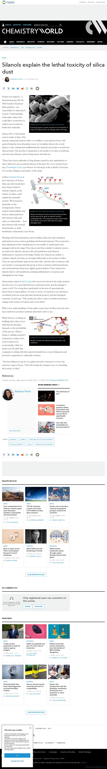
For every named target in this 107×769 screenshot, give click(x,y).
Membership (101, 2)
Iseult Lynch (25, 281)
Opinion (30, 546)
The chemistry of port (62, 393)
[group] (99, 42)
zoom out (35, 318)
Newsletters (15, 47)
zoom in (31, 318)
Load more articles (36, 575)
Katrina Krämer (36, 520)
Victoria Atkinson (32, 654)
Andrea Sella (35, 556)
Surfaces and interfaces (44, 444)
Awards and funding (68, 752)
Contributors (40, 728)
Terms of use (38, 743)
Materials (13, 439)
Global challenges (84, 752)
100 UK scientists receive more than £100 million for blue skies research (35, 509)
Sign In (8, 25)
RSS (49, 728)
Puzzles (39, 47)
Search (60, 25)
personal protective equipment (41, 439)
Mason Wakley (13, 696)
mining (23, 439)
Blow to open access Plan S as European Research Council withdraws (11, 552)
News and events (39, 752)
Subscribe (27, 25)
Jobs (22, 47)
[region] (17, 746)
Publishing (83, 2)
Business (30, 681)
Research (53, 546)
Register (17, 25)
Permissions (61, 743)
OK (17, 755)
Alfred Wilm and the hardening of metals (34, 550)
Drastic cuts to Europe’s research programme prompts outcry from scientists (59, 509)
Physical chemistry (17, 444)
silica (29, 444)
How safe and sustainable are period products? (63, 425)
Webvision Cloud (101, 767)
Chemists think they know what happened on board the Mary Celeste (12, 687)
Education (91, 2)
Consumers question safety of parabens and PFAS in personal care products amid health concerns (62, 411)
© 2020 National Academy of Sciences (50, 124)
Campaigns (53, 752)
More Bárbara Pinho (47, 385)
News (4, 58)
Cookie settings (17, 761)
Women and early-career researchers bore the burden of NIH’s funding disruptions (57, 648)
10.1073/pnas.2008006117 (57, 380)
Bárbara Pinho (16, 79)
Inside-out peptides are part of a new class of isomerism (36, 646)
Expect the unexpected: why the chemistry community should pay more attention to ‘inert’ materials (58, 689)
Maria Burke (11, 561)
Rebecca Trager (13, 656)
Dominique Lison (14, 167)
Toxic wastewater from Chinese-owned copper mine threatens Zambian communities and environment (12, 510)
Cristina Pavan (15, 177)
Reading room (30, 47)
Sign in (27, 606)
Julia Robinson (59, 700)
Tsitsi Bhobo (12, 522)
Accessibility (49, 743)
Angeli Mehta (58, 520)
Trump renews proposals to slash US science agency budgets (11, 647)
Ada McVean (58, 563)
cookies (83, 763)
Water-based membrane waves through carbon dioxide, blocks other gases (58, 553)
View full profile (15, 431)
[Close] (30, 728)
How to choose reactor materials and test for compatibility (36, 686)
